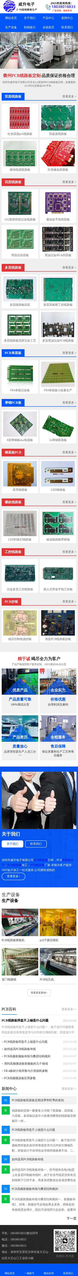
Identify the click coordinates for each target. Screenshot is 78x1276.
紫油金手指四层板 (58, 219)
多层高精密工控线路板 (58, 304)
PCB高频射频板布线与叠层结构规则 (27, 1056)
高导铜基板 (20, 489)
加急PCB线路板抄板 (58, 639)
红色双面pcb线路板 (20, 133)
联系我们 (67, 27)
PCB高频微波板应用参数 (20, 1078)
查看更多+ (13, 876)
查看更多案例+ (39, 992)
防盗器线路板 (58, 133)
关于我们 (30, 18)
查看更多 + (69, 96)
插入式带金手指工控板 (58, 589)
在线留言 (48, 27)
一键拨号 (29, 1270)
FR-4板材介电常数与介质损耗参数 (26, 1070)
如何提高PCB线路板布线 (20, 1049)
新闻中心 (67, 18)
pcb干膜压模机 (49, 940)
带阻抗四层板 (20, 255)
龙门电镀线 (9, 979)
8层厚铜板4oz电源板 (20, 440)
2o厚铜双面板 (58, 440)
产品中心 (48, 18)
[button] (37, 65)
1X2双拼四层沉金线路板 (20, 219)
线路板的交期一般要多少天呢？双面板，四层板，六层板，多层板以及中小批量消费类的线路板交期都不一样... (44, 1116)
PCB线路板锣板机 (13, 940)
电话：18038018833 (14, 1239)
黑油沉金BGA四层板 (58, 255)
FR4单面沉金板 (20, 390)
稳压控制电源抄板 (20, 639)
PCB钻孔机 (47, 979)
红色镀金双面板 (58, 169)
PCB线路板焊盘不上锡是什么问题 (25, 1020)
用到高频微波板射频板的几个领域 (26, 1063)
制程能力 (30, 27)
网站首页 (11, 18)
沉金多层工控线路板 (20, 589)
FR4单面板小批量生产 (58, 390)
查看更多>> (69, 1009)
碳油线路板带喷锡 (58, 539)
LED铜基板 (58, 489)
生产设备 (11, 27)
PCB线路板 (41, 860)
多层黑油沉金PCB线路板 (58, 340)
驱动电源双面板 (20, 169)
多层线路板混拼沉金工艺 (20, 340)
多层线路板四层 (20, 304)
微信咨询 (49, 1270)
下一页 (72, 1218)
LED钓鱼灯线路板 (19, 539)
